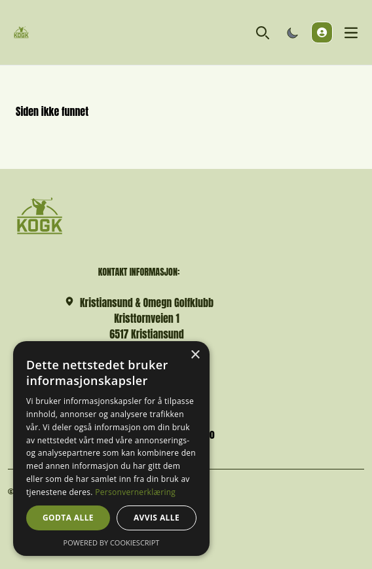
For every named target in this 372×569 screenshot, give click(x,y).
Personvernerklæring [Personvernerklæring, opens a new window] (135, 492)
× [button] (195, 355)
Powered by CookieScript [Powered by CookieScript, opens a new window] (112, 542)
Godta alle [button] (68, 517)
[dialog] (111, 448)
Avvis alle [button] (156, 517)
